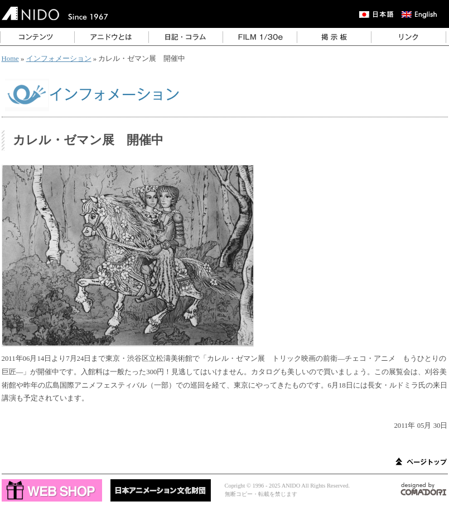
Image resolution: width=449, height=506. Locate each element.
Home (10, 59)
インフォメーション (58, 59)
